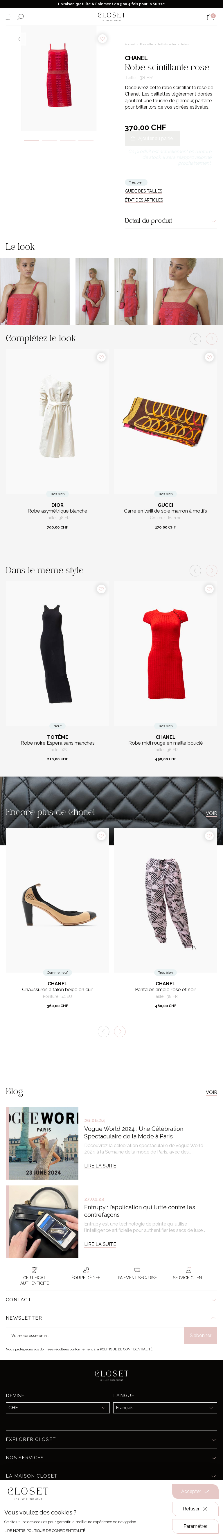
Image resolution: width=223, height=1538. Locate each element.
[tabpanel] (59, 78)
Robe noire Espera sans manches (58, 743)
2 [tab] (49, 140)
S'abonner (200, 1335)
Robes (185, 44)
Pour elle (147, 44)
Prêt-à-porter (167, 44)
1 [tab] (31, 140)
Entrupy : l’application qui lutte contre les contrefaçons (139, 1211)
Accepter (195, 1491)
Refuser (195, 1509)
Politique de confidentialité (126, 1349)
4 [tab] (86, 140)
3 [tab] (67, 140)
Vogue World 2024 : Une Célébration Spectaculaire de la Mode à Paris (133, 1132)
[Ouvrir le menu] (8, 17)
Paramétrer (195, 1526)
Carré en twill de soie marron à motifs (165, 511)
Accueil (130, 44)
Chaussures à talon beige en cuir (57, 989)
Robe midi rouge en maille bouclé (165, 743)
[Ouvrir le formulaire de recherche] (20, 17)
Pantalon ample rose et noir (165, 989)
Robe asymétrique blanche (57, 511)
